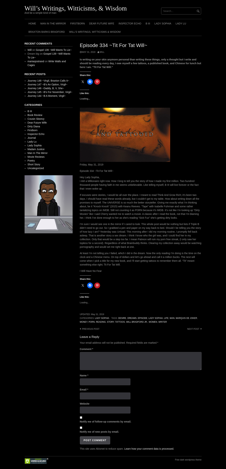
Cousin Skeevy (35, 118)
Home (32, 23)
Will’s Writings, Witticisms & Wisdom (95, 31)
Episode (142, 318)
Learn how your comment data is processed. (149, 448)
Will (102, 52)
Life (166, 318)
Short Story (33, 164)
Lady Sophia (162, 23)
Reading (101, 322)
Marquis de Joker (186, 318)
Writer (162, 322)
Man (172, 318)
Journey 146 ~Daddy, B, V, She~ (45, 88)
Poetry (31, 160)
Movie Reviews (35, 156)
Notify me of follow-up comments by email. (105, 421)
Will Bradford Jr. (136, 322)
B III (148, 23)
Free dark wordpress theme (188, 460)
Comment (86, 349)
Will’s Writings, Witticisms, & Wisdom (76, 8)
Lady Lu (181, 23)
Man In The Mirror (53, 23)
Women (153, 322)
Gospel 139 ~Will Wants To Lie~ (54, 49)
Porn (92, 322)
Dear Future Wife (101, 23)
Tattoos (120, 322)
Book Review (34, 115)
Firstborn (77, 23)
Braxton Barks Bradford (47, 31)
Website (84, 403)
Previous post (91, 329)
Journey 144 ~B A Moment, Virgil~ (46, 95)
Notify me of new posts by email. (99, 431)
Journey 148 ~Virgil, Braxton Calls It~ (48, 80)
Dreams (132, 318)
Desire (122, 318)
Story (110, 322)
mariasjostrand (35, 61)
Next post (193, 329)
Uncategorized (35, 168)
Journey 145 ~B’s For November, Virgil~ (49, 92)
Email (84, 389)
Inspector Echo (130, 23)
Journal (31, 137)
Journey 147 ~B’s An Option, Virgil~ (47, 84)
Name (84, 375)
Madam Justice (35, 149)
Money (83, 322)
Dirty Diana (33, 126)
